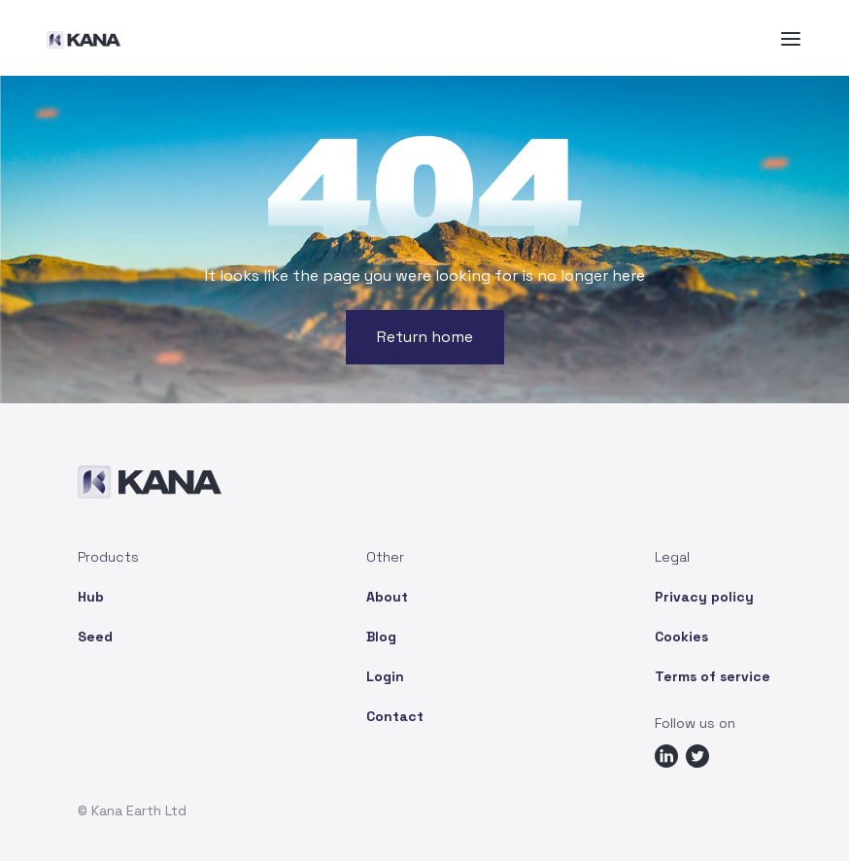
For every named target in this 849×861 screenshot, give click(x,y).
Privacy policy (704, 596)
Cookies (681, 636)
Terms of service (712, 676)
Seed (95, 636)
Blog (381, 636)
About (387, 596)
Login (385, 676)
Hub (91, 596)
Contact (395, 716)
